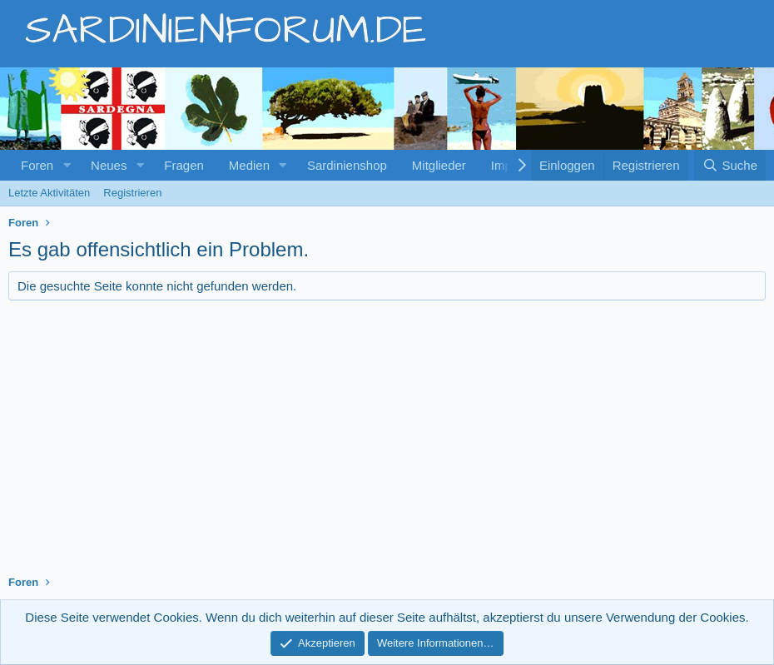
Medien (249, 165)
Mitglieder (439, 165)
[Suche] (730, 165)
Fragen (184, 165)
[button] (66, 165)
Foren (37, 165)
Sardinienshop (347, 165)
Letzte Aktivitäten (49, 192)
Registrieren (132, 192)
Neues (109, 165)
